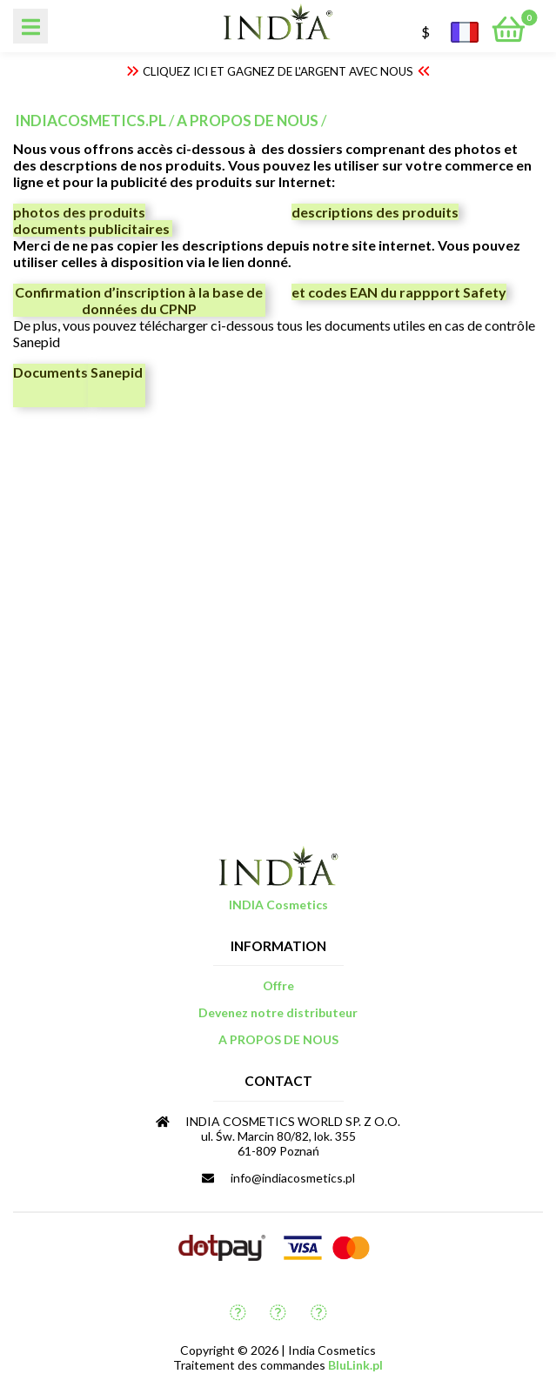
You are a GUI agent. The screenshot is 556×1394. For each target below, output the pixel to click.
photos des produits (79, 212)
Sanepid (116, 372)
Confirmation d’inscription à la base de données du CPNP (139, 300)
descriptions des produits (375, 212)
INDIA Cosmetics (278, 904)
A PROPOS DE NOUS (247, 120)
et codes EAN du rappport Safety (398, 292)
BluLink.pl (355, 1364)
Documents (50, 372)
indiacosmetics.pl (90, 120)
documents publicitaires (92, 228)
